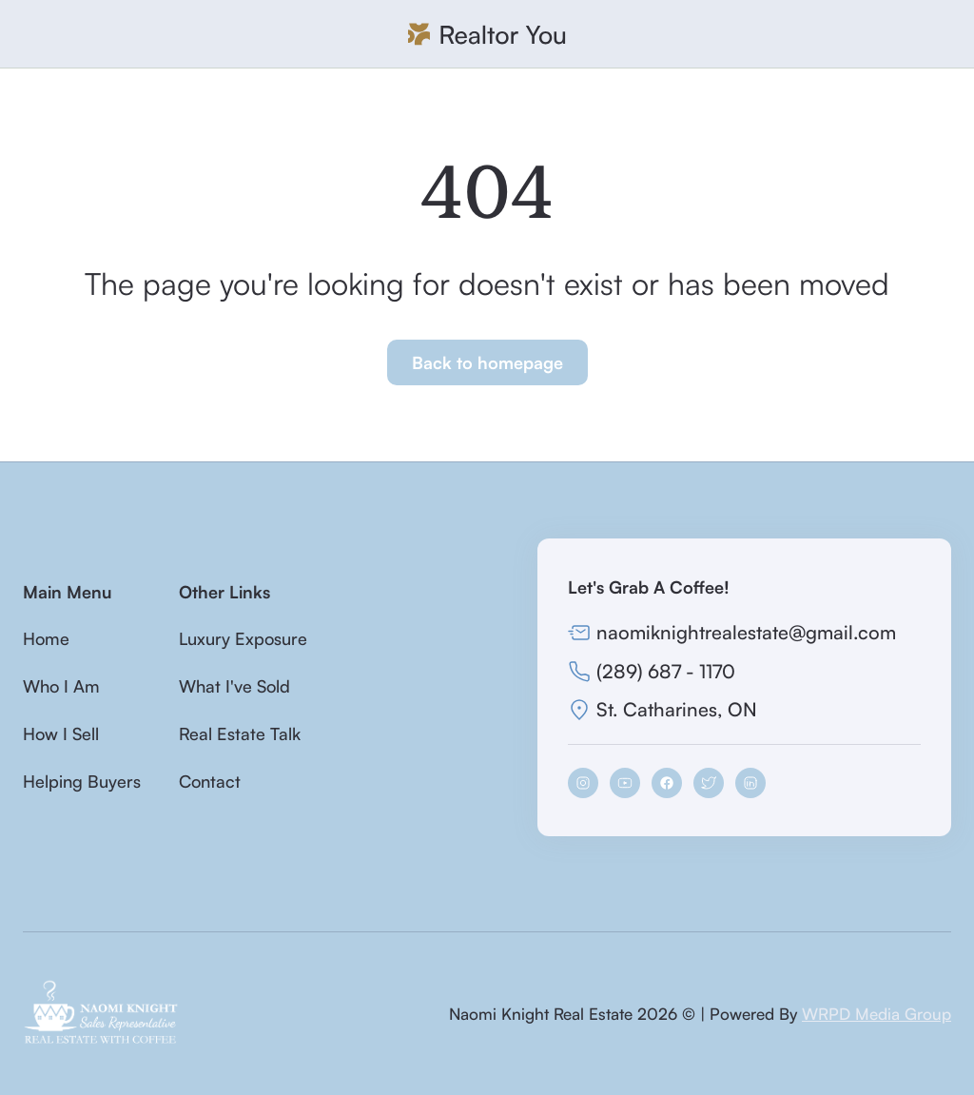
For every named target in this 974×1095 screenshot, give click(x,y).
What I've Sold (234, 685)
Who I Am (61, 685)
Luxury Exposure (243, 638)
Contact (210, 781)
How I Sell (61, 733)
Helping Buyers (82, 781)
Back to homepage (487, 362)
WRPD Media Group (876, 1014)
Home (46, 638)
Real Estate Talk (240, 733)
